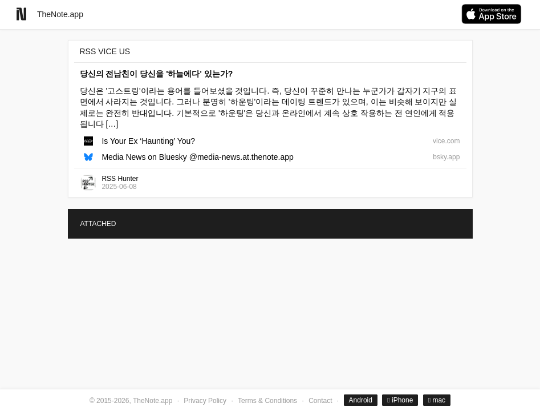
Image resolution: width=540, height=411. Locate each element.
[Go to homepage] (21, 14)
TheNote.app (60, 14)
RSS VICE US (105, 51)
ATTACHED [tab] (98, 224)
